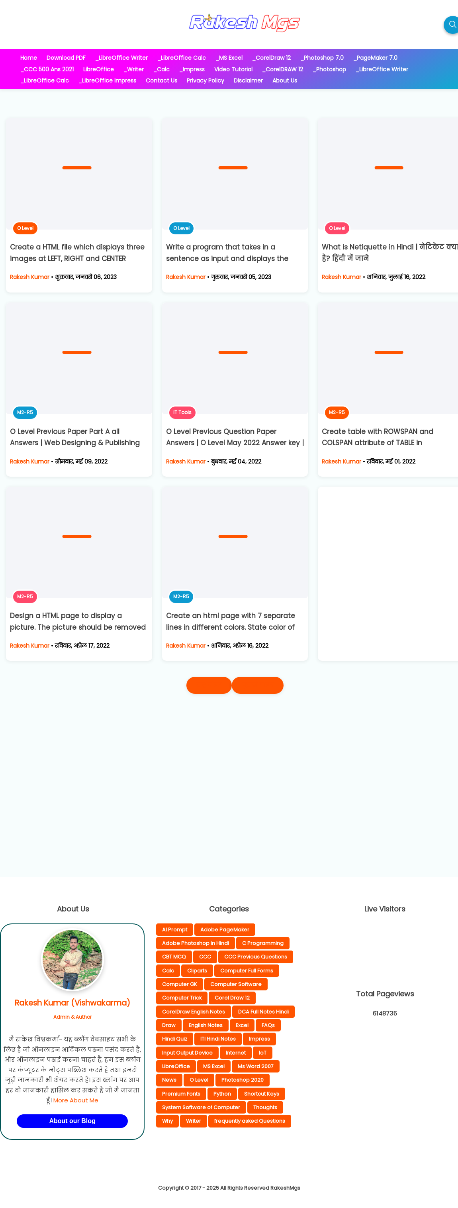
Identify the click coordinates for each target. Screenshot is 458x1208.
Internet (236, 1052)
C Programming (263, 943)
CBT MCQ (174, 956)
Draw (169, 1025)
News (169, 1079)
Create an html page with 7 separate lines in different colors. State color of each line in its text (230, 627)
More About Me (75, 1100)
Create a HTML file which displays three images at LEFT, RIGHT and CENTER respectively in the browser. (77, 258)
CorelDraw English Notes (193, 1011)
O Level (25, 228)
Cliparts (197, 970)
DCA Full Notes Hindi (263, 1011)
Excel (242, 1025)
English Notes (206, 1025)
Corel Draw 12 (232, 997)
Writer (193, 1121)
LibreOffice (176, 1066)
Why (167, 1121)
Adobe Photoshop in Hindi (195, 943)
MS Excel (214, 1066)
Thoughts (265, 1107)
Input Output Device (187, 1052)
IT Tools (182, 412)
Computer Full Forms (246, 970)
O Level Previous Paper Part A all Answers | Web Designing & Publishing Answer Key (75, 443)
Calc (168, 970)
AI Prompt (174, 929)
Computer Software (236, 984)
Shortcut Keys (261, 1093)
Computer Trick (182, 997)
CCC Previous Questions (255, 956)
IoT (262, 1052)
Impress (259, 1038)
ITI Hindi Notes (218, 1038)
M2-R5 (25, 412)
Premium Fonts (181, 1093)
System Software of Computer (201, 1107)
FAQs (268, 1025)
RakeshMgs (285, 1188)
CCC (205, 956)
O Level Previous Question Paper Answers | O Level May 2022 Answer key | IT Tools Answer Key (235, 443)
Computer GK (179, 984)
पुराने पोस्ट (258, 685)
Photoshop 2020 (242, 1079)
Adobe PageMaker (224, 929)
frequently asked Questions (249, 1121)
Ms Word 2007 (256, 1066)
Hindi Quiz (174, 1038)
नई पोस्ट (209, 685)
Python (222, 1093)
